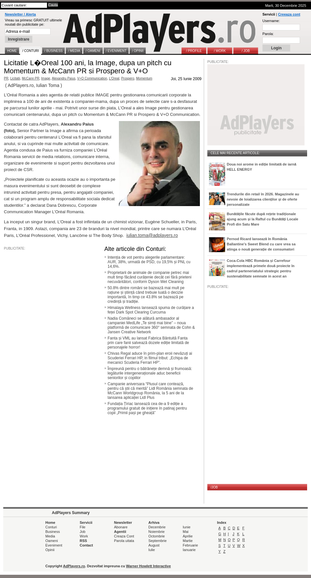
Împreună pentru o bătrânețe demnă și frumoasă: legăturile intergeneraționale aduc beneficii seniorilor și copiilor (150, 373)
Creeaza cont (289, 14)
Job (83, 532)
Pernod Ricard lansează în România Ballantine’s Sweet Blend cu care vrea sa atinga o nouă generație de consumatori (261, 244)
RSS (83, 541)
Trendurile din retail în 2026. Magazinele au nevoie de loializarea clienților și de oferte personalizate (263, 199)
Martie (188, 541)
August (153, 545)
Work (84, 536)
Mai (186, 532)
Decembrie (157, 527)
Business (52, 532)
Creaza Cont (124, 536)
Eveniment (53, 545)
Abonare (121, 527)
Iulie (151, 550)
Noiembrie (156, 532)
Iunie (186, 527)
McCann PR (31, 78)
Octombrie (156, 536)
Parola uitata (124, 541)
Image (45, 78)
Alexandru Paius (63, 78)
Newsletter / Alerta (20, 14)
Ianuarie (189, 550)
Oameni (51, 541)
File (83, 527)
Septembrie (157, 541)
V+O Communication (92, 78)
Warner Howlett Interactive (148, 566)
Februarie (190, 545)
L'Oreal (114, 78)
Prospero (127, 78)
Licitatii (15, 78)
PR (6, 78)
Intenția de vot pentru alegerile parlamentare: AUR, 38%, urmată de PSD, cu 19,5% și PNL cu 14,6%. (149, 262)
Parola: (268, 34)
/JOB (214, 487)
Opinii (49, 550)
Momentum (144, 78)
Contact (86, 545)
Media (50, 536)
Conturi (51, 527)
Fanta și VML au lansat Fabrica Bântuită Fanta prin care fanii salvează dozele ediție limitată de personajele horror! (148, 343)
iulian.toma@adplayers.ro (152, 235)
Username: (271, 21)
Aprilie (188, 536)
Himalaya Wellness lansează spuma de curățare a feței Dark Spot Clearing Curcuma (151, 309)
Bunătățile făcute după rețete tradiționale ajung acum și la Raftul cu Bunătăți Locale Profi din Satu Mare (262, 219)
